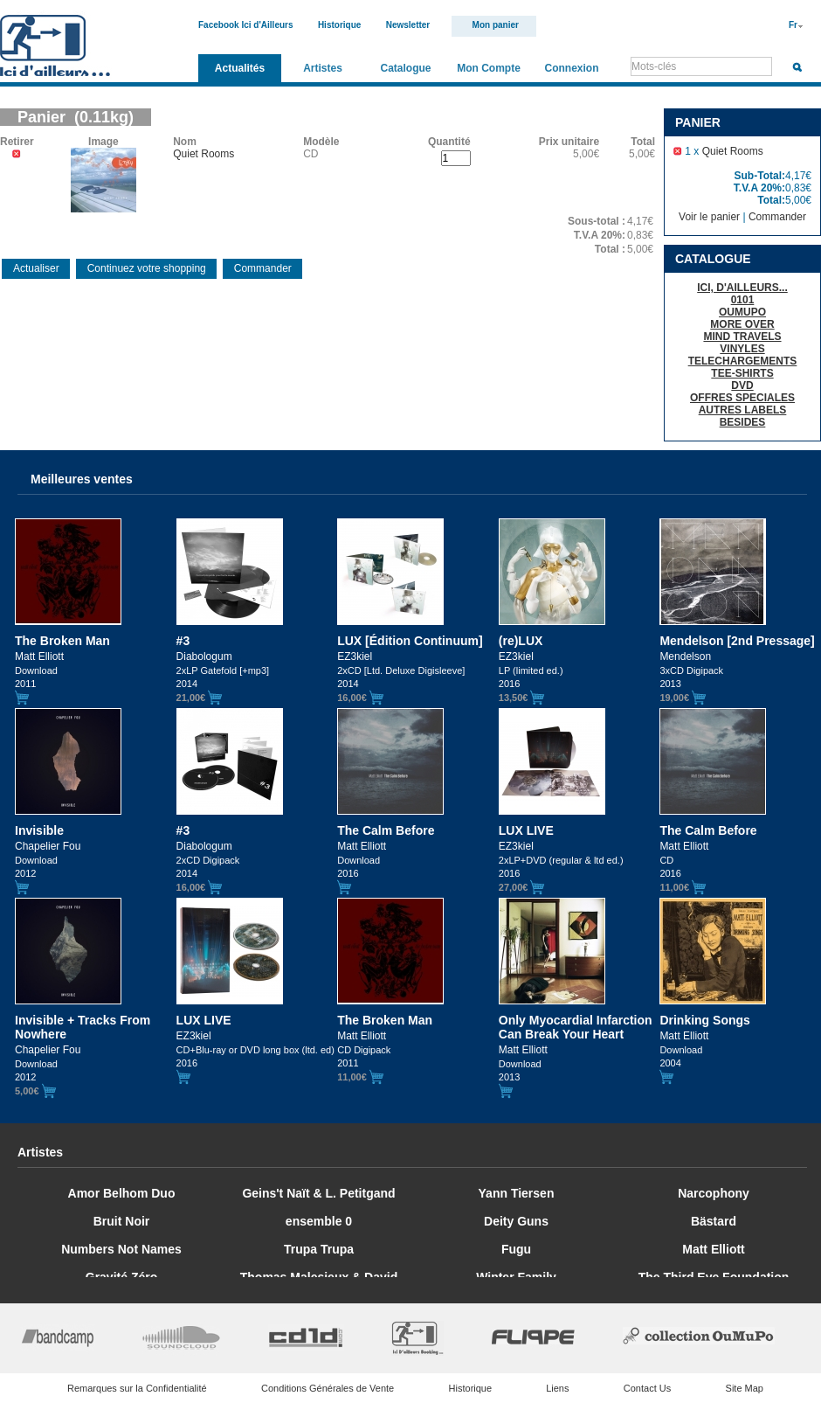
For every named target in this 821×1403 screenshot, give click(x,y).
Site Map (744, 1388)
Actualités (240, 68)
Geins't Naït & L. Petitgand (318, 1193)
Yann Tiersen (517, 1193)
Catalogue (405, 68)
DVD (742, 385)
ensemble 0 (319, 1221)
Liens (557, 1388)
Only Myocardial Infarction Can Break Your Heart (575, 1027)
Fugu (516, 1249)
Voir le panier (709, 217)
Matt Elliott (713, 1249)
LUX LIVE (526, 830)
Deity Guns (516, 1221)
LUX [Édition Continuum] (409, 641)
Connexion (572, 68)
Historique (339, 25)
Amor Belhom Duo (122, 1193)
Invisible (39, 830)
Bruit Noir (121, 1221)
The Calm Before (385, 830)
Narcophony (713, 1193)
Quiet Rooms (732, 151)
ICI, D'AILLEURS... (742, 287)
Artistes (322, 68)
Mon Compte (489, 68)
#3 (183, 641)
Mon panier (496, 25)
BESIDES (743, 422)
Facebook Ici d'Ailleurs (245, 25)
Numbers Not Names (121, 1249)
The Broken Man (62, 641)
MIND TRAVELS (742, 336)
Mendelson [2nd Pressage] (736, 641)
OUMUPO (742, 312)
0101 (743, 300)
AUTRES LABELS (743, 410)
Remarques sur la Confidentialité (137, 1388)
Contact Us (647, 1388)
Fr (793, 25)
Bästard (713, 1221)
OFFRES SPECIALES (742, 398)
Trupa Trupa (319, 1249)
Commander (777, 217)
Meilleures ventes (82, 479)
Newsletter (408, 25)
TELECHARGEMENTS (742, 361)
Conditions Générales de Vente (327, 1388)
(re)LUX (521, 641)
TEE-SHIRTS (742, 373)
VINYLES (742, 349)
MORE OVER (742, 324)
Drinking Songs (704, 1020)
